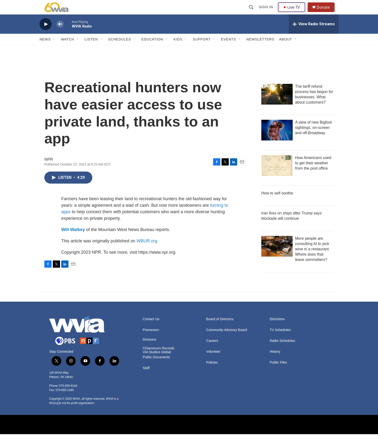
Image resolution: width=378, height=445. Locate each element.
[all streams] (313, 35)
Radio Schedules (282, 351)
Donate (326, 12)
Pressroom (151, 341)
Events (228, 50)
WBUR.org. (147, 251)
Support (201, 50)
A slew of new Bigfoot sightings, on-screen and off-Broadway (313, 138)
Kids (178, 50)
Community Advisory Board (226, 341)
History (275, 362)
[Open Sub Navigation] (54, 50)
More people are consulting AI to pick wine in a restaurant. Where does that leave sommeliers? (312, 259)
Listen (91, 50)
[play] (45, 35)
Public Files (278, 373)
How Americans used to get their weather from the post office (313, 173)
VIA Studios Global (157, 363)
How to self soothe (277, 204)
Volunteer (213, 362)
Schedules (119, 50)
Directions (277, 330)
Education (152, 50)
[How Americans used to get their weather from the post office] (277, 176)
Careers (212, 351)
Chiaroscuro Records (159, 359)
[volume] (60, 35)
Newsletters (260, 50)
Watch (67, 50)
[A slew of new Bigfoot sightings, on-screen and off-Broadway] (277, 141)
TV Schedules (280, 341)
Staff (146, 379)
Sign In (266, 12)
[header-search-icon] (251, 12)
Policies (212, 373)
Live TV (293, 12)
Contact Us (151, 330)
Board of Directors (219, 330)
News (45, 50)
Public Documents (156, 368)
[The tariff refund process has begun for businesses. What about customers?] (277, 105)
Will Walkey (73, 240)
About (285, 50)
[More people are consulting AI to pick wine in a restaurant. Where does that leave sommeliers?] (277, 257)
